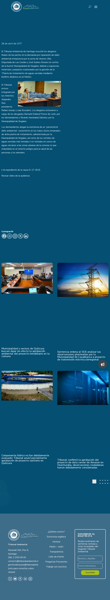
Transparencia (56, 551)
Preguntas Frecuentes (56, 561)
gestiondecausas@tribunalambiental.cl (27, 564)
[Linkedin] (25, 236)
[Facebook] (4, 236)
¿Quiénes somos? (56, 531)
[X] (20, 236)
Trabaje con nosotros (56, 566)
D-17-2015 (34, 169)
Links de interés (56, 556)
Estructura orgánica (56, 536)
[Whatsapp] (9, 236)
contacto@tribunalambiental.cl (23, 561)
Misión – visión (56, 546)
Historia (56, 541)
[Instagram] (15, 236)
